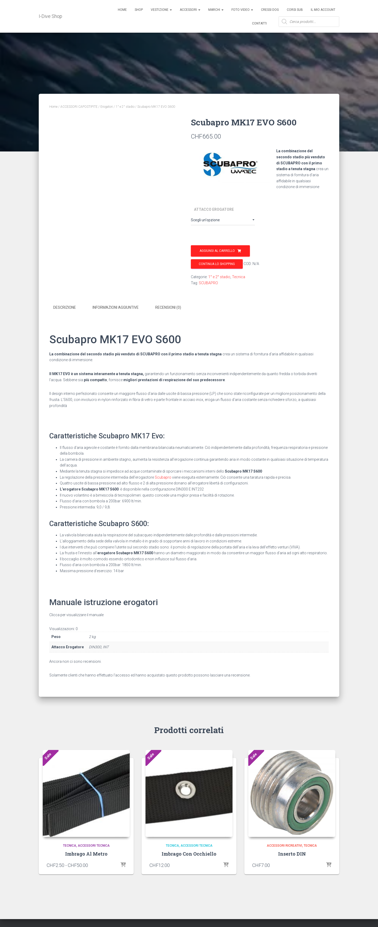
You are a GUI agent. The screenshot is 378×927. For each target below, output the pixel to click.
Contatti (259, 23)
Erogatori (106, 107)
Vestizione (161, 10)
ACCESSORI (190, 10)
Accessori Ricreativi (284, 844)
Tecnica (238, 277)
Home (122, 10)
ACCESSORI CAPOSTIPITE (79, 107)
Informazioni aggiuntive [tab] (116, 307)
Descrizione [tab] (64, 307)
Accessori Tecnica (94, 844)
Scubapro (163, 476)
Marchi (216, 10)
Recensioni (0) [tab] (168, 307)
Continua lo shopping (217, 264)
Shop (139, 10)
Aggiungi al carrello (217, 251)
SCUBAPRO (208, 283)
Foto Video (242, 10)
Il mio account (323, 10)
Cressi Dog (270, 10)
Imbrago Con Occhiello (189, 853)
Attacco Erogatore (214, 209)
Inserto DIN (292, 853)
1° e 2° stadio (125, 107)
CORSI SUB (295, 10)
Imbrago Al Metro (86, 853)
